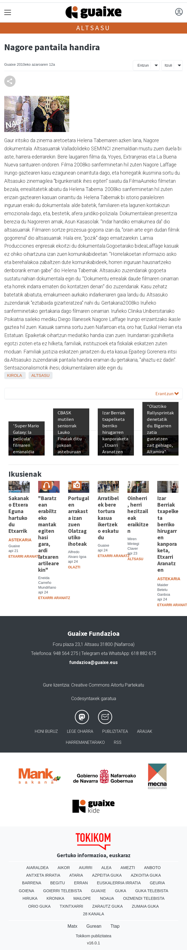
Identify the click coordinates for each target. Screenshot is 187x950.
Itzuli (168, 65)
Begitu (57, 883)
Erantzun (167, 393)
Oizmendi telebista (144, 898)
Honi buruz (46, 731)
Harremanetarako (85, 742)
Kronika (55, 898)
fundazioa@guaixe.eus (93, 662)
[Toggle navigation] (8, 12)
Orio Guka (39, 906)
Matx (72, 926)
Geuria (157, 883)
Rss (117, 742)
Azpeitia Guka (107, 875)
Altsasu (93, 27)
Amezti (128, 867)
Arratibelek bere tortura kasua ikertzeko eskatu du (108, 517)
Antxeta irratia (43, 875)
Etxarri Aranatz (24, 556)
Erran (81, 883)
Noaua (107, 898)
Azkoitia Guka (146, 875)
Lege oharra (80, 731)
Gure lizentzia (56, 685)
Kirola (14, 375)
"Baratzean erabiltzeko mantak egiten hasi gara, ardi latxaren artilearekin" (48, 534)
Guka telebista (151, 891)
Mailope (82, 898)
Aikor (64, 867)
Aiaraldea (37, 867)
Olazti (74, 567)
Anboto (152, 867)
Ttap (114, 926)
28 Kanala (93, 914)
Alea (106, 867)
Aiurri (85, 867)
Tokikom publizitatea (93, 936)
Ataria (76, 875)
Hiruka (30, 898)
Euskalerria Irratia (119, 883)
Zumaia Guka (145, 906)
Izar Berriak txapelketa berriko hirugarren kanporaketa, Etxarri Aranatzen (168, 534)
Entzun (143, 65)
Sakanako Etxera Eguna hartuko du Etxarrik (18, 514)
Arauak (144, 731)
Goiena (26, 891)
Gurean (93, 926)
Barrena (31, 883)
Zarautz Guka (107, 906)
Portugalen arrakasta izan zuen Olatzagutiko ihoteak (78, 521)
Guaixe (98, 891)
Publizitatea (115, 731)
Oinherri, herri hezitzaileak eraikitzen (138, 514)
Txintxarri (71, 906)
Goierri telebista (62, 891)
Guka (120, 891)
